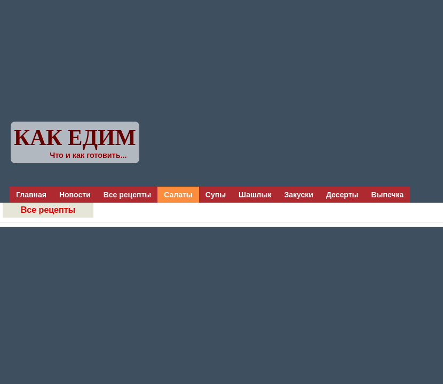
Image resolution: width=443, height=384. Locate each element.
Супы (215, 194)
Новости (75, 194)
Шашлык (255, 194)
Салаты (178, 194)
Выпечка (387, 194)
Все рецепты (128, 194)
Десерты (342, 194)
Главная (31, 194)
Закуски (298, 194)
